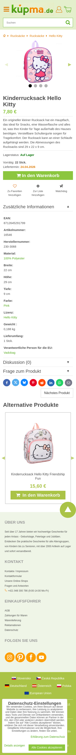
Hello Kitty (10, 317)
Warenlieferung (13, 620)
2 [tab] (35, 85)
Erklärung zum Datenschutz (48, 736)
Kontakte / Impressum (16, 571)
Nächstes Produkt (57, 393)
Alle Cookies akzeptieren (46, 747)
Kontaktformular (13, 576)
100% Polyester (14, 258)
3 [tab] (40, 85)
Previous (6, 64)
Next (69, 64)
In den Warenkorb (38, 175)
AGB (7, 610)
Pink (7, 305)
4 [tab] (46, 85)
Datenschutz (11, 630)
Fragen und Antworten (17, 585)
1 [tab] (30, 85)
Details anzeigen (14, 745)
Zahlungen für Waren (16, 615)
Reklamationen (13, 625)
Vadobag (9, 352)
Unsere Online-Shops (16, 581)
